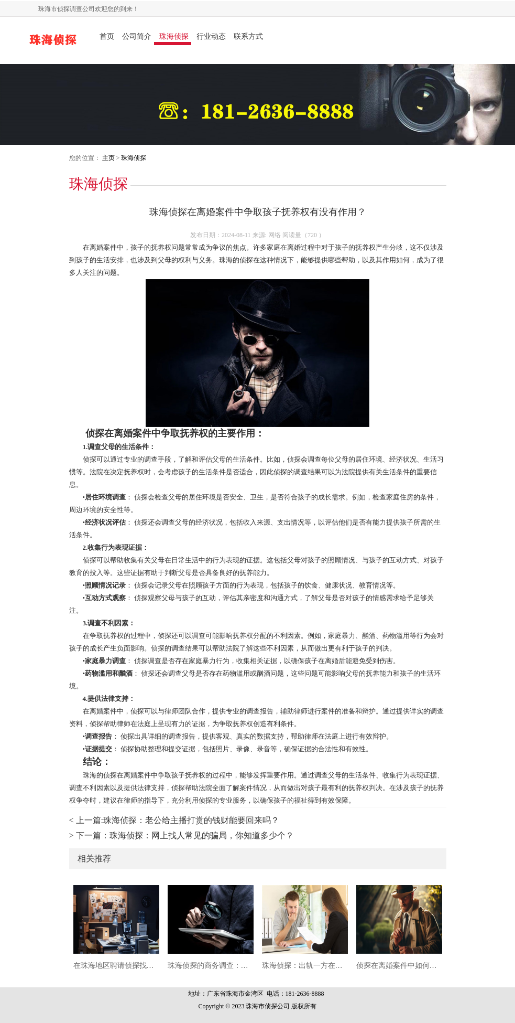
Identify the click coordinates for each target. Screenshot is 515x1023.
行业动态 (211, 36)
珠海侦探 (174, 36)
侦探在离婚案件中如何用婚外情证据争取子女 (399, 965)
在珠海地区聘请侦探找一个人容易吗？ (116, 965)
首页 (107, 36)
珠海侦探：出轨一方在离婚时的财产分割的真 (305, 965)
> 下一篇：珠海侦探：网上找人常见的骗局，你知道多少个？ (181, 835)
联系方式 (248, 36)
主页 (108, 158)
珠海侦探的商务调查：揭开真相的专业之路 (211, 965)
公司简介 (136, 36)
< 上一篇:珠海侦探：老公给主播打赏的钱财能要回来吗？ (174, 820)
